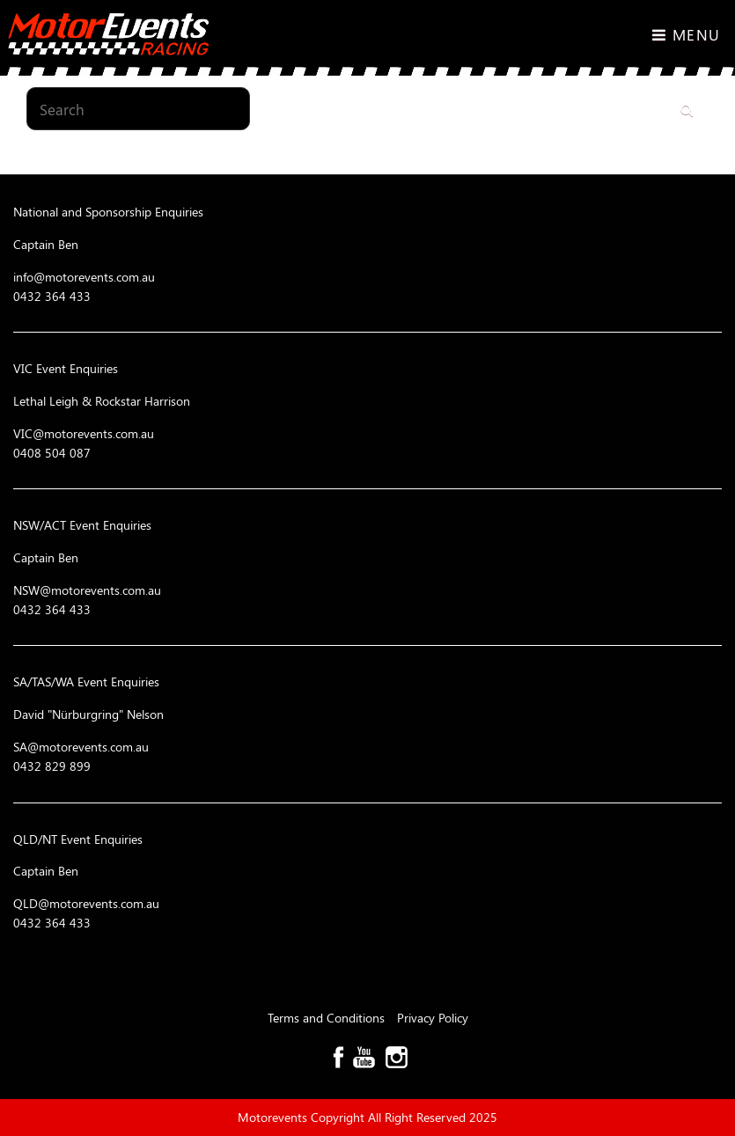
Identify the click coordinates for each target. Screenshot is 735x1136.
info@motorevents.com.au (84, 276)
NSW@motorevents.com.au (87, 590)
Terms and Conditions (328, 1017)
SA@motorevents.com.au (81, 746)
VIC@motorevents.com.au (83, 433)
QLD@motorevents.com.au (86, 903)
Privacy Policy (432, 1017)
